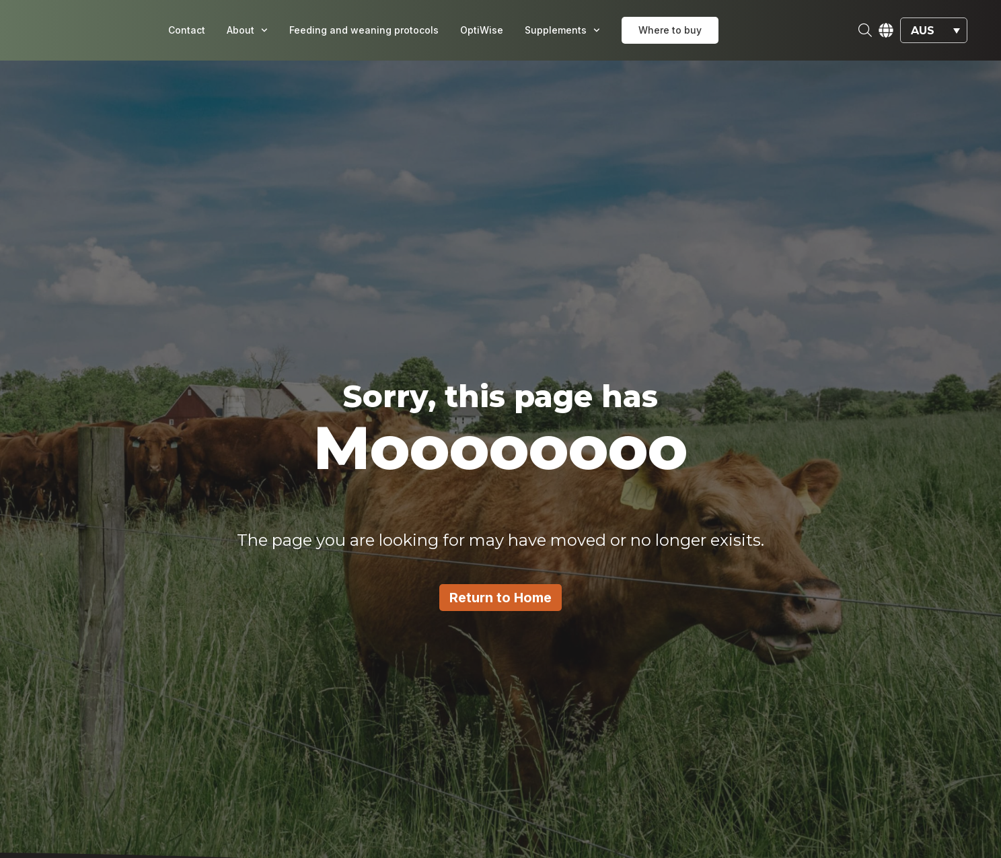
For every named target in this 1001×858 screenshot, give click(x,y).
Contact (186, 30)
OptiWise (481, 30)
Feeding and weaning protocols (364, 30)
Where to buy (670, 30)
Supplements (562, 30)
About (247, 30)
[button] (933, 30)
